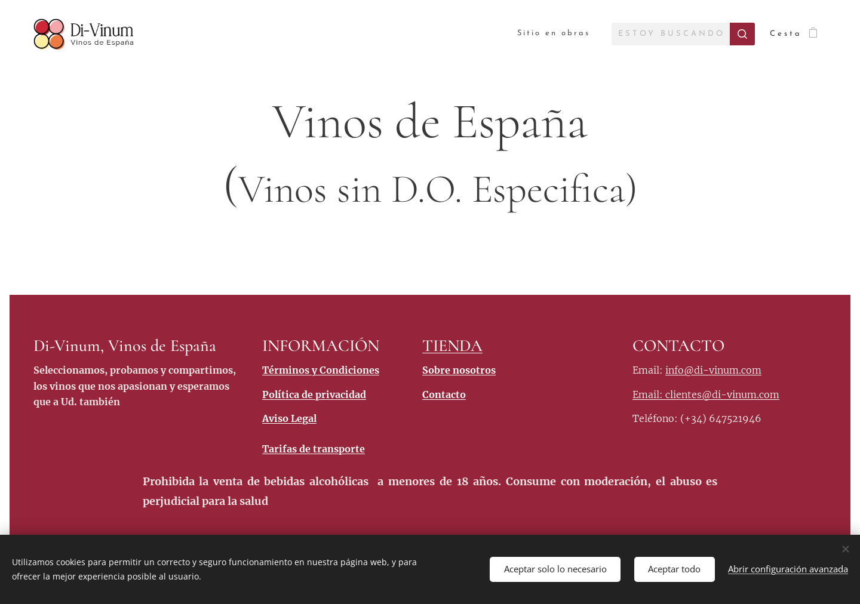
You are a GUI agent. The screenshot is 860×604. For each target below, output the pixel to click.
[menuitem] (552, 34)
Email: (648, 394)
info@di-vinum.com (713, 371)
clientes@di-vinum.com (722, 394)
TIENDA (452, 345)
